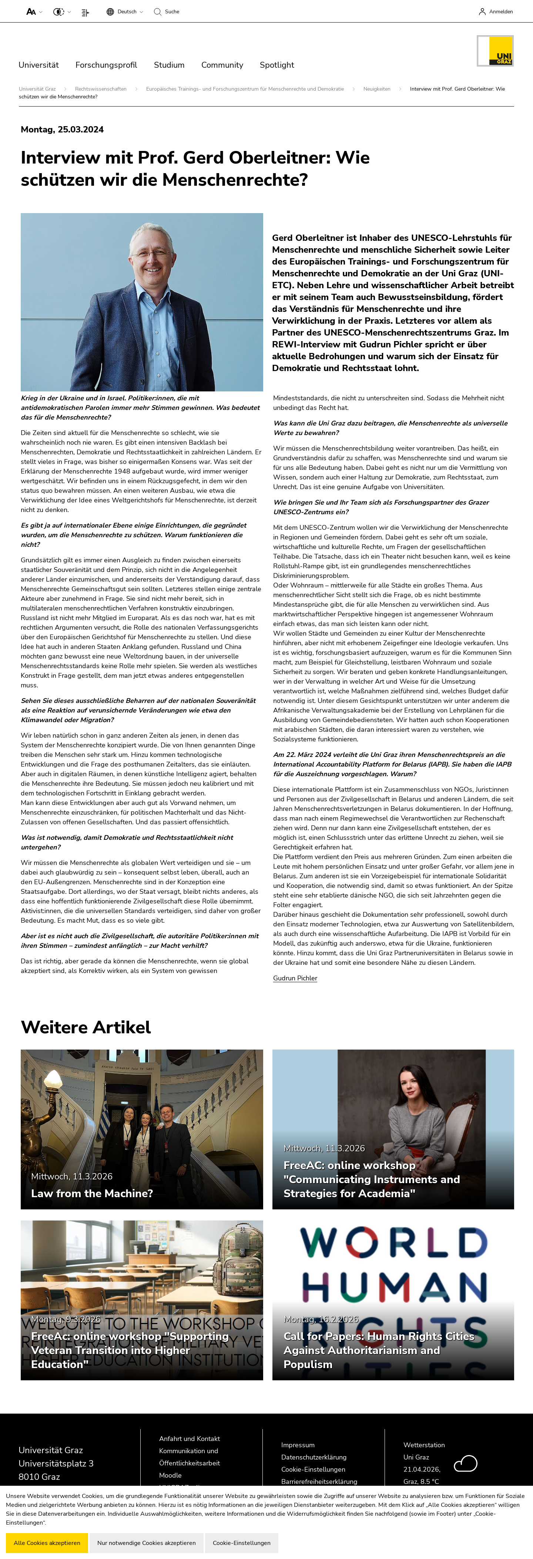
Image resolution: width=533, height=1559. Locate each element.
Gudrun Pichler (295, 978)
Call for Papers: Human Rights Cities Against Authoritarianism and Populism (379, 1350)
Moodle (170, 1475)
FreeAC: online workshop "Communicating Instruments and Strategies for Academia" (372, 1179)
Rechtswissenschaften (101, 88)
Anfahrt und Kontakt (189, 1438)
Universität (39, 65)
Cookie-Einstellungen (313, 1469)
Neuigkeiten (377, 88)
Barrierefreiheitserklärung (319, 1481)
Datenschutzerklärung (314, 1457)
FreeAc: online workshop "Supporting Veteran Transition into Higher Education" (130, 1350)
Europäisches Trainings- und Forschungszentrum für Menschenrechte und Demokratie (245, 88)
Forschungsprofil (106, 65)
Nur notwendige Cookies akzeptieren (146, 1543)
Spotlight (277, 65)
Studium (169, 65)
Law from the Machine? (92, 1193)
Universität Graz (38, 88)
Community (222, 65)
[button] (32, 11)
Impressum (298, 1445)
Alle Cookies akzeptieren (47, 1543)
